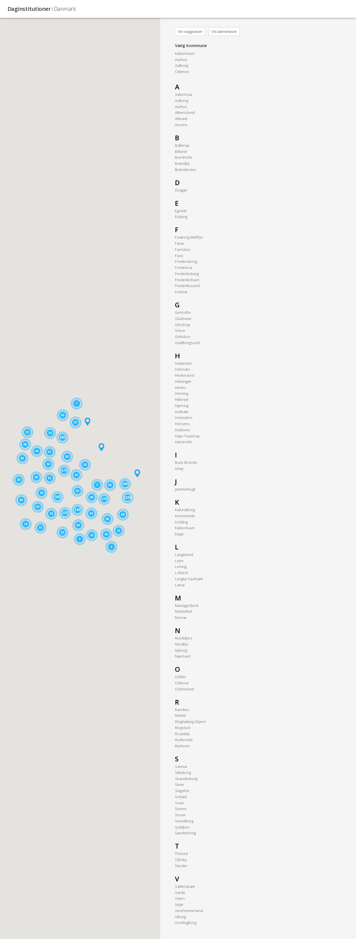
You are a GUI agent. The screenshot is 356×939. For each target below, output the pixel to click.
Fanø (179, 243)
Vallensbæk (185, 886)
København (185, 53)
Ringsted (182, 727)
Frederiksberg (187, 273)
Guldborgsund (187, 342)
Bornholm (183, 157)
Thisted (181, 853)
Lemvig (181, 566)
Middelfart (183, 611)
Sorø (179, 802)
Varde (180, 892)
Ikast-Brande (186, 462)
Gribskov (182, 336)
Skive (179, 784)
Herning (181, 393)
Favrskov (182, 249)
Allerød (181, 118)
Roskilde (182, 733)
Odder (180, 676)
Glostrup (182, 324)
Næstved (182, 656)
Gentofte (183, 312)
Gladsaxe (183, 318)
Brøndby (182, 163)
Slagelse (182, 790)
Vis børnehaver (224, 32)
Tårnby (181, 859)
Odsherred (184, 689)
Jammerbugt (185, 489)
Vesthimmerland (189, 910)
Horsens (182, 423)
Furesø (181, 291)
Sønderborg (185, 832)
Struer (180, 814)
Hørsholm (183, 441)
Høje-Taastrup (187, 435)
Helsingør (183, 381)
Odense (182, 71)
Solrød (181, 796)
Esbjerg (181, 216)
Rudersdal (183, 739)
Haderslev (183, 363)
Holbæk (181, 411)
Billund (181, 151)
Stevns (181, 808)
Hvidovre (182, 429)
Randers (182, 709)
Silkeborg (183, 772)
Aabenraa (183, 94)
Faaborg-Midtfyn (189, 237)
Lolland (181, 572)
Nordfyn (182, 644)
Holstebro (183, 417)
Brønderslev (185, 169)
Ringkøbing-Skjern (190, 721)
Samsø (181, 766)
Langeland (184, 554)
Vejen (180, 898)
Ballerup (182, 145)
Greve (180, 330)
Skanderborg (186, 778)
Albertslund (185, 112)
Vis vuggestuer (190, 32)
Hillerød (181, 399)
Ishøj (179, 468)
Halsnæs (182, 369)
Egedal (180, 210)
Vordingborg (185, 922)
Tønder (181, 865)
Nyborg (181, 650)
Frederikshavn (187, 279)
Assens (181, 124)
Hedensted (184, 375)
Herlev (180, 387)
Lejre (179, 560)
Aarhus (181, 59)
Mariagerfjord (186, 605)
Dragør (181, 190)
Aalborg (181, 65)
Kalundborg (185, 509)
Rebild (180, 715)
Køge (179, 533)
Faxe (179, 255)
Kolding (181, 521)
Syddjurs (182, 827)
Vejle (179, 904)
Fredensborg (186, 261)
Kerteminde (185, 515)
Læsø (180, 584)
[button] (137, 473)
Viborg (180, 916)
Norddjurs (183, 638)
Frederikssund (187, 285)
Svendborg (184, 820)
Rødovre (182, 745)
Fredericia (183, 267)
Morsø (180, 617)
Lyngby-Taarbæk (189, 578)
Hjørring (182, 405)
